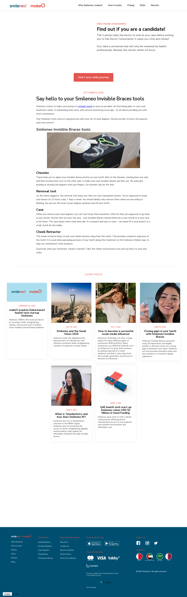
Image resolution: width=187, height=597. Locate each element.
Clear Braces (43, 554)
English (7, 594)
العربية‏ (15, 594)
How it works (115, 5)
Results (155, 5)
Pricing (130, 5)
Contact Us (64, 546)
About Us (64, 542)
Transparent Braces (45, 558)
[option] (16, 594)
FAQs (142, 5)
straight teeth (85, 106)
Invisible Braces (44, 542)
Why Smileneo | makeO (90, 5)
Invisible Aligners (45, 546)
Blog (13, 562)
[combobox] (7, 594)
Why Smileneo (17, 542)
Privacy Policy (65, 554)
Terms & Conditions (68, 558)
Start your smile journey (93, 77)
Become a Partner (67, 550)
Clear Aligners (43, 550)
